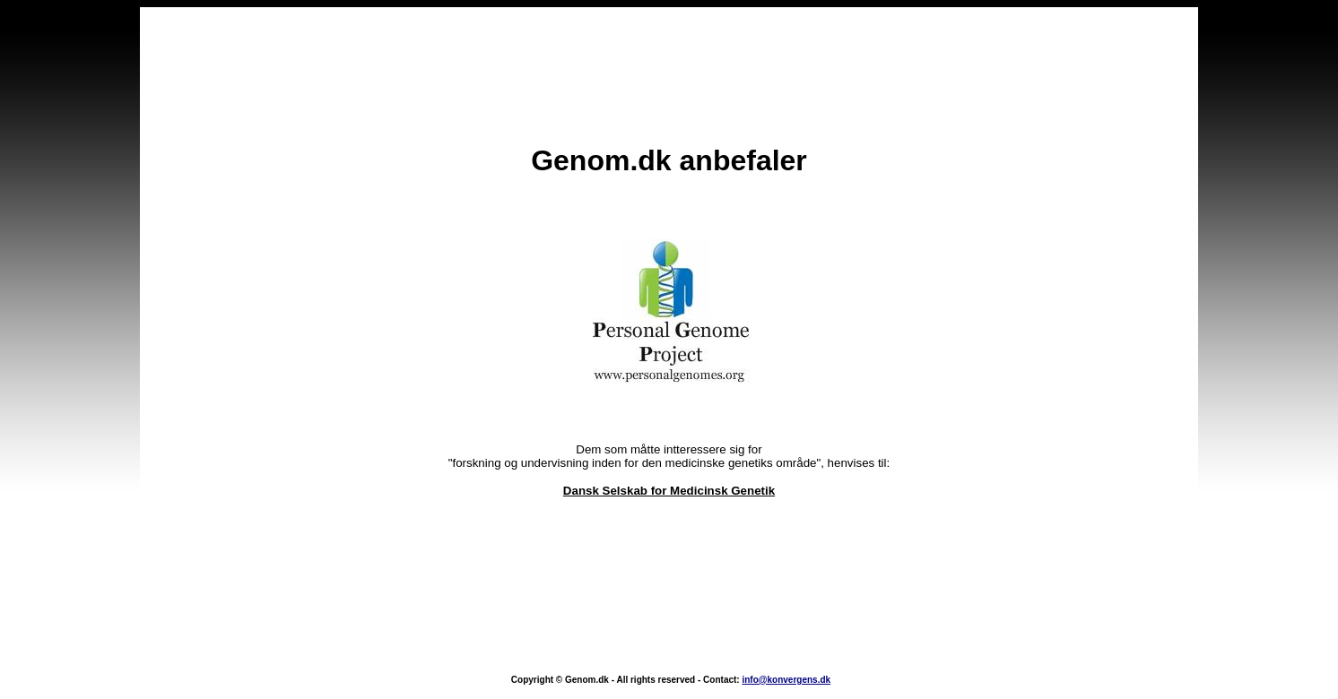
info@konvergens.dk (786, 627)
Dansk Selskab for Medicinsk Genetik (669, 464)
